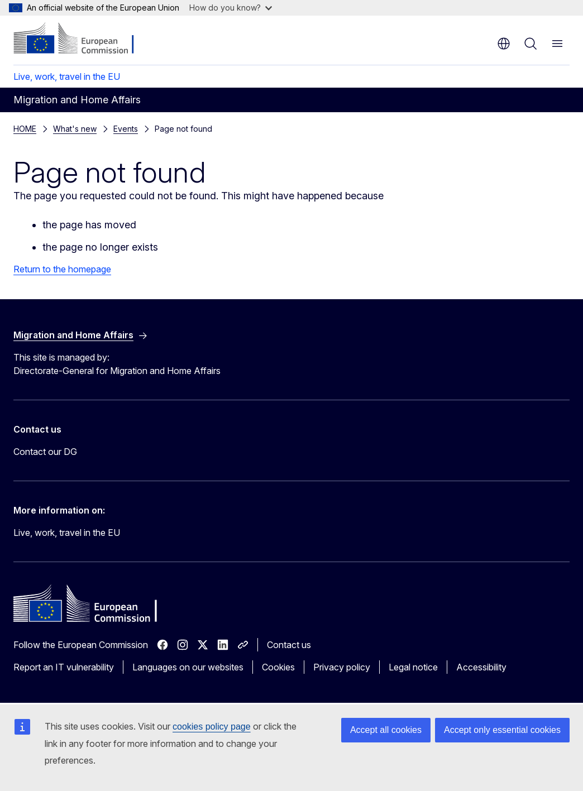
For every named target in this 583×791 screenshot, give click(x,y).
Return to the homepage (62, 269)
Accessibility (481, 667)
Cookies (278, 667)
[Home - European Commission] (81, 39)
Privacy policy (341, 667)
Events (65, 128)
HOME (24, 128)
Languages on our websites (187, 667)
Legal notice (413, 667)
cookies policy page (212, 726)
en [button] (503, 43)
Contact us (289, 644)
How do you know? (230, 7)
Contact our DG (45, 451)
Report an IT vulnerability (63, 667)
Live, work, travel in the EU (66, 76)
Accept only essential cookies (502, 730)
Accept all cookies (386, 730)
